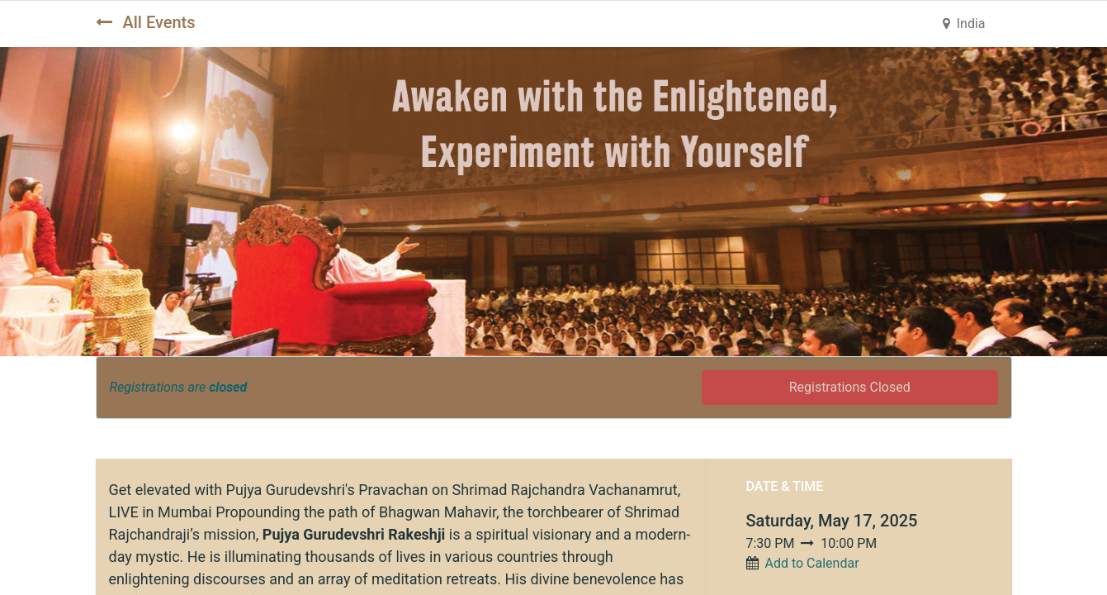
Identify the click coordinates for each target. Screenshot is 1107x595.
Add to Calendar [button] (811, 563)
